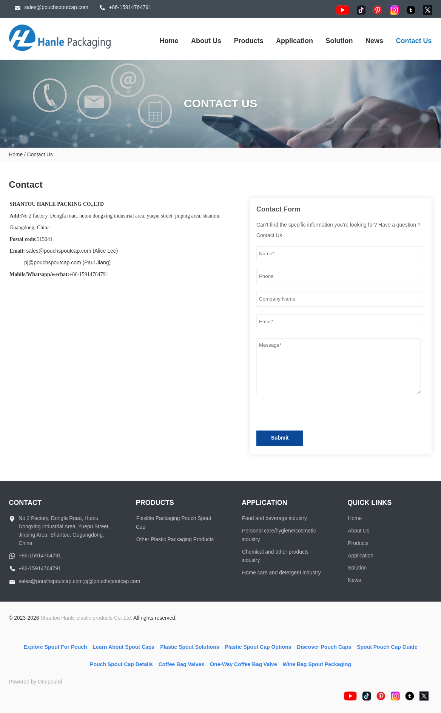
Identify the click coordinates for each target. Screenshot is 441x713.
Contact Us (414, 41)
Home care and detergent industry (281, 573)
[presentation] (313, 414)
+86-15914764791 (130, 7)
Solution (339, 41)
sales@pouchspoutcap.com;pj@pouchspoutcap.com (79, 581)
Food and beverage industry (274, 518)
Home (169, 41)
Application (294, 41)
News (374, 41)
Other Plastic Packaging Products (175, 539)
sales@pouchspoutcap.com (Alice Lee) (72, 251)
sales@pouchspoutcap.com (56, 7)
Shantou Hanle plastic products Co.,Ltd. (86, 618)
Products (249, 41)
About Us (206, 41)
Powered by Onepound (35, 682)
